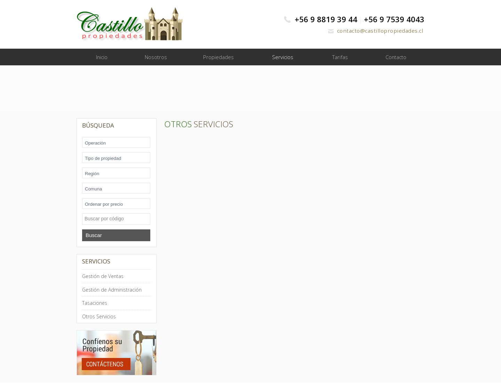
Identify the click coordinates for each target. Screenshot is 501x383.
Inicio (102, 57)
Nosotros (155, 57)
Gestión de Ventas (103, 277)
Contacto (396, 57)
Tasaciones (94, 303)
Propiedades (218, 57)
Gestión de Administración (112, 290)
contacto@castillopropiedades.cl (374, 30)
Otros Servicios (99, 316)
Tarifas (340, 57)
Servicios (282, 57)
